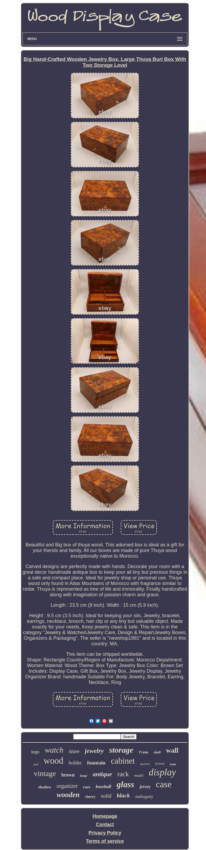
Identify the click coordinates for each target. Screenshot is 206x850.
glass (125, 784)
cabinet (123, 761)
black (123, 795)
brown (68, 775)
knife (173, 764)
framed (159, 764)
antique (102, 774)
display (162, 772)
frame (143, 753)
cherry (90, 797)
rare (86, 787)
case (164, 784)
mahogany (144, 796)
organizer (67, 786)
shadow (44, 787)
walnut (145, 764)
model (138, 776)
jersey (144, 786)
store (74, 751)
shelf (157, 752)
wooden (68, 795)
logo (35, 752)
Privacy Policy (105, 833)
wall (172, 750)
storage (121, 749)
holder (75, 763)
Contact (105, 824)
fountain (96, 763)
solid (106, 796)
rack (123, 774)
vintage (45, 773)
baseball (103, 786)
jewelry (94, 750)
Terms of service (105, 841)
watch (54, 750)
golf (36, 764)
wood (53, 761)
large (83, 776)
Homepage (105, 816)
